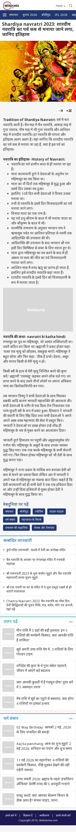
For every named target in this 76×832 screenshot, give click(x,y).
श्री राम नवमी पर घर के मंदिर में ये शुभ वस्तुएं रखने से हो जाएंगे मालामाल (39, 589)
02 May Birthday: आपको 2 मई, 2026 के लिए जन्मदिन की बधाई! (43, 729)
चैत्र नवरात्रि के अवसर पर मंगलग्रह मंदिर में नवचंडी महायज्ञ (35, 561)
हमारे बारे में (10, 815)
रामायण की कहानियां (16, 528)
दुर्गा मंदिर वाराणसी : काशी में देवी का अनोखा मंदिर (35, 550)
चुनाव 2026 (29, 15)
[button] (4, 15)
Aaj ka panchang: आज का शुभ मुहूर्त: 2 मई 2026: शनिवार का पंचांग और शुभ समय (44, 746)
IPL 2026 (61, 15)
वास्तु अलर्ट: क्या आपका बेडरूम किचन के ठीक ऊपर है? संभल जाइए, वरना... (42, 798)
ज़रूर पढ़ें (10, 621)
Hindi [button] (59, 6)
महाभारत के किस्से (31, 519)
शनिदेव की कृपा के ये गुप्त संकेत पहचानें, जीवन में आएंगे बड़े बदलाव (41, 668)
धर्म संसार (10, 718)
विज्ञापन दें (27, 815)
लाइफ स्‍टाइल (56, 511)
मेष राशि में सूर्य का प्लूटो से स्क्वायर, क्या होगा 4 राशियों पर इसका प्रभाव (45, 701)
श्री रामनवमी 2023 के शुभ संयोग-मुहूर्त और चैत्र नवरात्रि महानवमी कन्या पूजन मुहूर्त (38, 575)
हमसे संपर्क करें (63, 815)
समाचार (13, 15)
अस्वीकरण (44, 815)
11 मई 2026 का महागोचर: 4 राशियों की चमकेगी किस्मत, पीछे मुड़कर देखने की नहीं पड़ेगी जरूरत (42, 765)
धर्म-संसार (10, 519)
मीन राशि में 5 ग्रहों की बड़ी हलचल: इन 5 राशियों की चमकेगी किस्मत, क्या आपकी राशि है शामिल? (44, 635)
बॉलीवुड (46, 15)
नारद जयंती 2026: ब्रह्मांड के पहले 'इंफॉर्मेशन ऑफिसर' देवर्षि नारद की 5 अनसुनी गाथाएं (44, 781)
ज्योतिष (39, 511)
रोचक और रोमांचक (44, 528)
